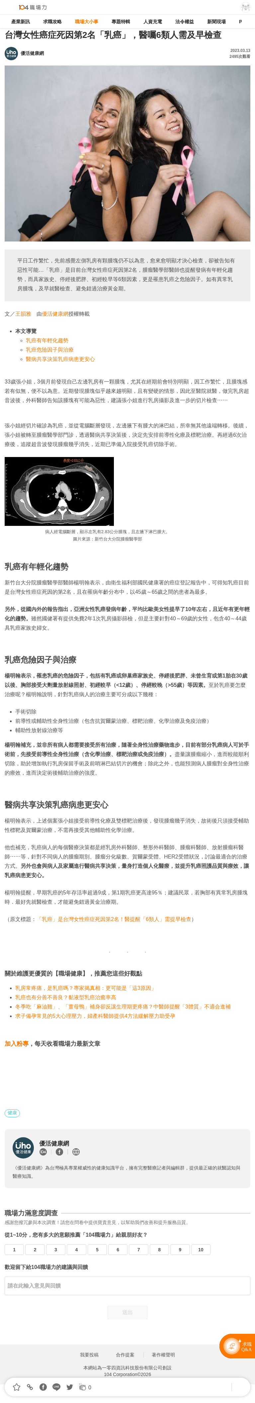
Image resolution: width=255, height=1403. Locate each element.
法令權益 (184, 21)
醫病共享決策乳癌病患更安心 (60, 359)
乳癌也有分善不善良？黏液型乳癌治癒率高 (65, 997)
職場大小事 (86, 21)
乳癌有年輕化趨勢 (47, 340)
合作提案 (125, 1354)
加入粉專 (17, 1043)
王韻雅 (23, 314)
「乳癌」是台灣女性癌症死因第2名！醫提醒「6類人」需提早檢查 (114, 919)
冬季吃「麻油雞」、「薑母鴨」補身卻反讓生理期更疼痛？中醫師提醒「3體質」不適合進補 (123, 1007)
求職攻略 (52, 21)
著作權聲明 (163, 1354)
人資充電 (152, 21)
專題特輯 (121, 21)
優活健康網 (55, 314)
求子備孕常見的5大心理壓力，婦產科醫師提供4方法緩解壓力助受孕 (95, 1016)
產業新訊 (20, 21)
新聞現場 (216, 21)
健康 (12, 1112)
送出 (127, 1312)
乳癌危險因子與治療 (50, 350)
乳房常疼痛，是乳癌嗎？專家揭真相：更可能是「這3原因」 (85, 988)
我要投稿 (89, 1354)
